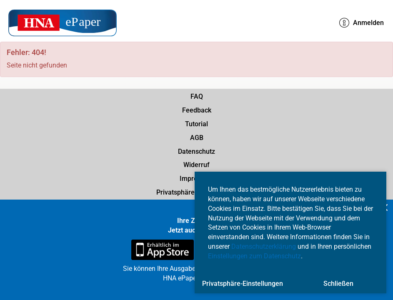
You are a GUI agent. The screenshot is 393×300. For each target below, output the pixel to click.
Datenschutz (196, 151)
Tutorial (196, 124)
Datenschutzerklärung (263, 246)
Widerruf (196, 165)
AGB (196, 138)
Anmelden (361, 23)
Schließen (338, 284)
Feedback (196, 110)
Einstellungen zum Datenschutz (254, 256)
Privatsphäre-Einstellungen (242, 284)
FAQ (196, 96)
